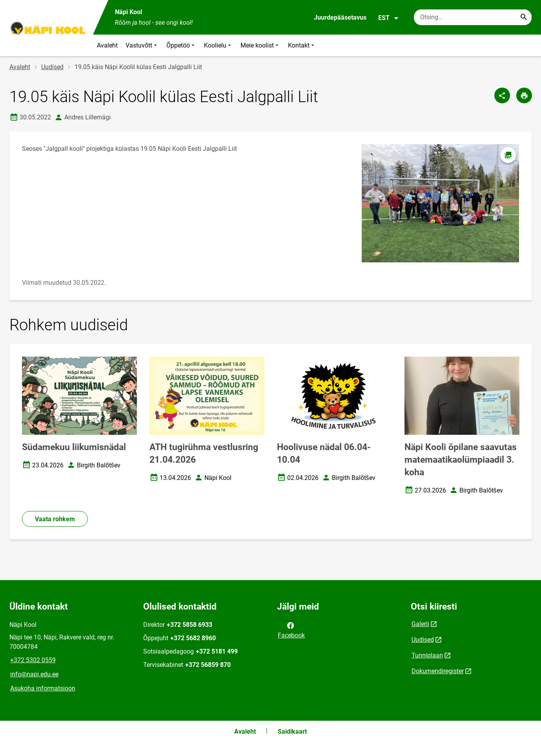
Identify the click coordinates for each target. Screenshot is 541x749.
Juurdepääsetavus (340, 17)
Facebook (291, 629)
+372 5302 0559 (33, 660)
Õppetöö (181, 45)
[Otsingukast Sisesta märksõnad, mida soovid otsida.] (473, 17)
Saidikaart (292, 731)
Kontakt (302, 45)
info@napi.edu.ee (34, 674)
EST (388, 18)
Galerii (420, 624)
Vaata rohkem (55, 519)
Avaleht (107, 45)
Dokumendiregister (438, 671)
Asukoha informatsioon (42, 688)
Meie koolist (260, 45)
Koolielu (218, 45)
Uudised (52, 67)
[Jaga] (502, 95)
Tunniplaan (427, 655)
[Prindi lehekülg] (524, 95)
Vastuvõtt (142, 45)
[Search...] (523, 17)
